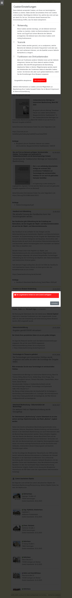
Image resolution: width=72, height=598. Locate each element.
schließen (54, 303)
